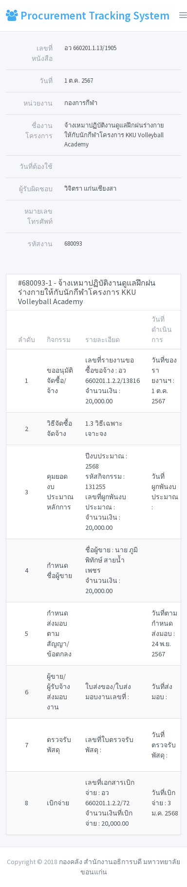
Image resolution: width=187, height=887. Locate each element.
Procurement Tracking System (87, 15)
